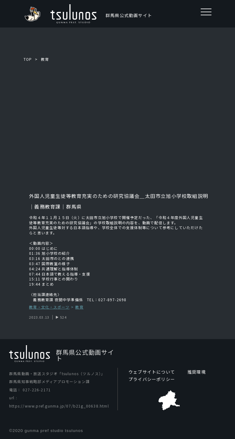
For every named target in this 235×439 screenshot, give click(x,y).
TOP (28, 59)
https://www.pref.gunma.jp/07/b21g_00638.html (59, 405)
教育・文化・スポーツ (49, 307)
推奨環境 (196, 372)
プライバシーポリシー (152, 379)
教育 (45, 59)
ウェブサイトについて (152, 372)
